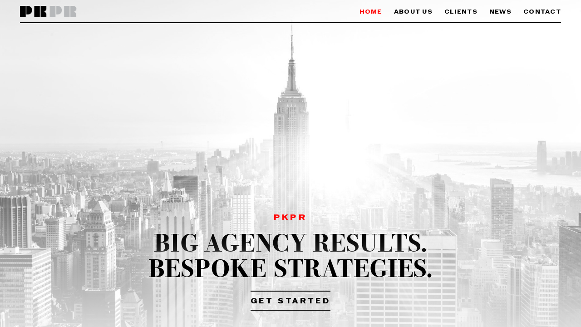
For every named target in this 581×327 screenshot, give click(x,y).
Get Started (291, 301)
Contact (542, 12)
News (500, 12)
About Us (413, 12)
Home (370, 12)
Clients (461, 12)
